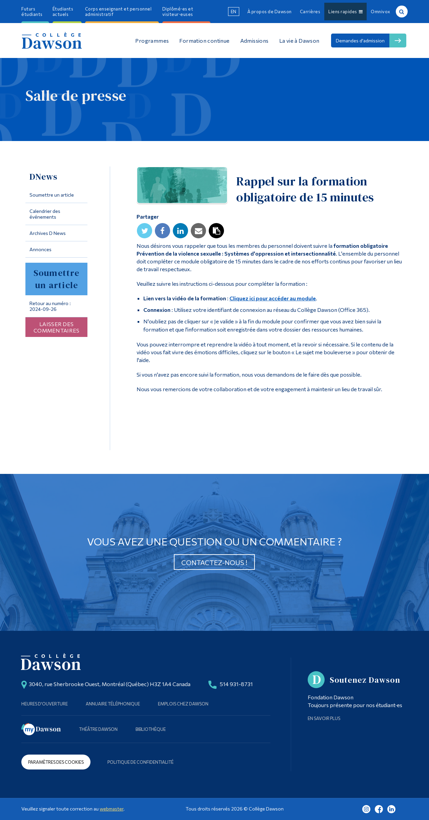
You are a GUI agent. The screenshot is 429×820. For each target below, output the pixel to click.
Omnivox (380, 11)
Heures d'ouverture (44, 703)
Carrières (310, 11)
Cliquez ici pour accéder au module (272, 298)
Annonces (40, 249)
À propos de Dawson (269, 11)
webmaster (111, 809)
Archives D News (47, 233)
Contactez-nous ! (214, 562)
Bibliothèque (151, 729)
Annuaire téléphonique (113, 703)
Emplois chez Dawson (183, 703)
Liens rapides (345, 11)
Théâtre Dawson (98, 729)
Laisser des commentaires (57, 327)
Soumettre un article (51, 195)
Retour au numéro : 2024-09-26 (50, 306)
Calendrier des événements (44, 214)
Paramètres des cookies (56, 762)
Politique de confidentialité (140, 762)
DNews (43, 177)
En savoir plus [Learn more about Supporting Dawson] (324, 718)
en (234, 11)
